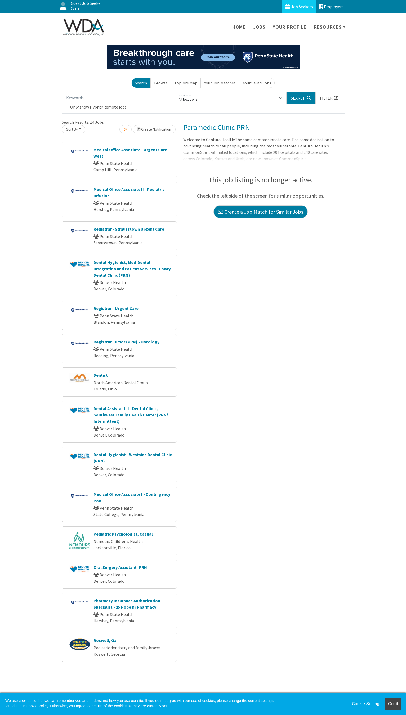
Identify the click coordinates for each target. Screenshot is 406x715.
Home (239, 27)
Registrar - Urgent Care (116, 308)
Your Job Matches (220, 83)
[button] (328, 98)
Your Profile (289, 27)
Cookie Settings (366, 703)
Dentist (100, 375)
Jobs (259, 27)
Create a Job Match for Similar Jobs (260, 211)
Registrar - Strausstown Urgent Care (128, 229)
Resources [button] (328, 27)
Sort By (72, 129)
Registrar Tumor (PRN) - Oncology (126, 341)
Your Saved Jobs (257, 83)
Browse (161, 83)
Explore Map (186, 83)
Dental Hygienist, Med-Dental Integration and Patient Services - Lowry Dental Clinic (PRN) (132, 269)
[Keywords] (119, 98)
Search (141, 83)
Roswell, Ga (105, 640)
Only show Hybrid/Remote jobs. (98, 107)
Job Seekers (299, 6)
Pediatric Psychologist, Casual (123, 534)
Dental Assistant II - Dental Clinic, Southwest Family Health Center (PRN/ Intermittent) (130, 415)
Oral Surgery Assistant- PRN (120, 567)
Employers (331, 6)
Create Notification (154, 129)
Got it (393, 703)
